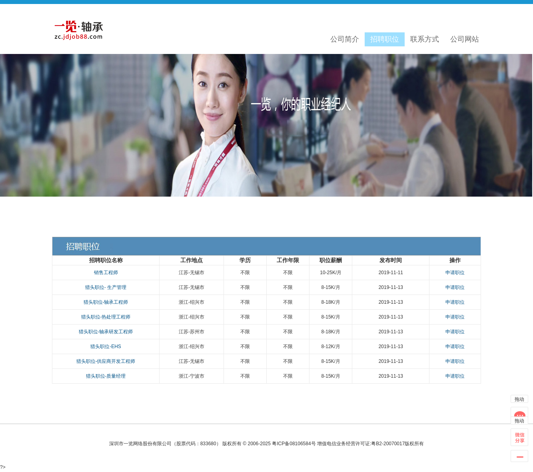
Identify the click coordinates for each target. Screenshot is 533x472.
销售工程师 (106, 272)
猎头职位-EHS (105, 346)
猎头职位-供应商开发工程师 (106, 361)
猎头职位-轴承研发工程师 (106, 332)
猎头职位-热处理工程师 (106, 317)
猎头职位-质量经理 (106, 376)
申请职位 (455, 272)
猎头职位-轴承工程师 (106, 302)
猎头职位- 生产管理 (105, 287)
